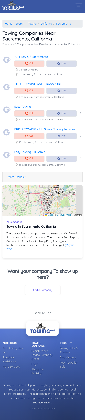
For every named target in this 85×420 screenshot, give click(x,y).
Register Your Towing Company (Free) (42, 354)
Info (61, 63)
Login (35, 364)
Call (29, 63)
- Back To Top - (42, 313)
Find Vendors (68, 357)
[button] (43, 197)
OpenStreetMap (64, 215)
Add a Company (42, 290)
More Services (11, 366)
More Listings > (17, 177)
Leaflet (49, 215)
